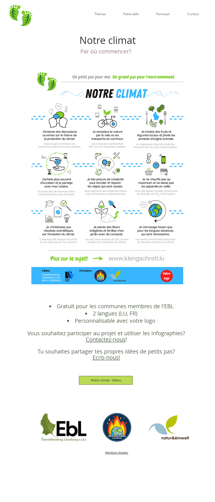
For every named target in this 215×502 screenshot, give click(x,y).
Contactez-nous (105, 339)
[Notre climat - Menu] (106, 380)
